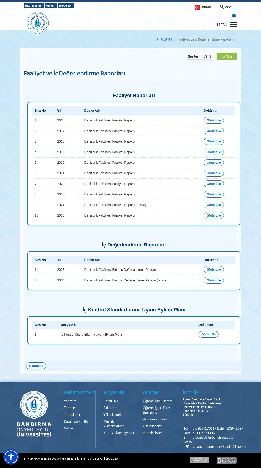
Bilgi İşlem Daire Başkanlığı (91, 458)
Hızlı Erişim (35, 5)
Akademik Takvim (156, 418)
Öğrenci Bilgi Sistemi (158, 400)
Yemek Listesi (153, 432)
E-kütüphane (152, 425)
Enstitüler (110, 400)
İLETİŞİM (191, 393)
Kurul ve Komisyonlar (118, 432)
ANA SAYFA (164, 39)
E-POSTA (78, 5)
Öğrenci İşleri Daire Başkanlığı (157, 409)
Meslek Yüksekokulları (114, 423)
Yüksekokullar (113, 414)
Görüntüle (214, 120)
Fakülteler (110, 407)
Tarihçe (69, 407)
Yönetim (70, 400)
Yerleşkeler (72, 414)
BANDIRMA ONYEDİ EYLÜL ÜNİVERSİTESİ (49, 458)
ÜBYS (57, 5)
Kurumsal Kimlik (76, 421)
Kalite (68, 428)
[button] (11, 456)
